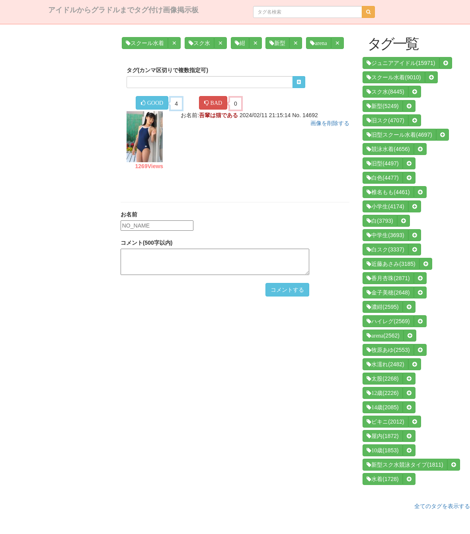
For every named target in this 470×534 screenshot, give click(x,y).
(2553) (388, 350)
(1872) (382, 436)
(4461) (388, 192)
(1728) (382, 479)
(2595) (382, 307)
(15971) (401, 63)
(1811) (405, 464)
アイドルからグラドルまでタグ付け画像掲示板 (123, 10)
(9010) (394, 77)
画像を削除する (329, 123)
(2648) (388, 292)
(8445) (385, 91)
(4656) (388, 149)
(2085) (382, 407)
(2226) (382, 393)
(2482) (385, 364)
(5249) (382, 106)
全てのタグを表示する (442, 506)
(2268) (382, 378)
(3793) (380, 221)
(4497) (382, 163)
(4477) (382, 178)
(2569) (388, 321)
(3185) (391, 264)
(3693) (385, 235)
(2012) (385, 421)
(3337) (385, 249)
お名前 (129, 214)
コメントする (287, 290)
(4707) (385, 120)
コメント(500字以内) (147, 243)
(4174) (385, 206)
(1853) (382, 450)
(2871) (388, 278)
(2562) (383, 335)
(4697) (399, 135)
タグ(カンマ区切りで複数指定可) (167, 70)
